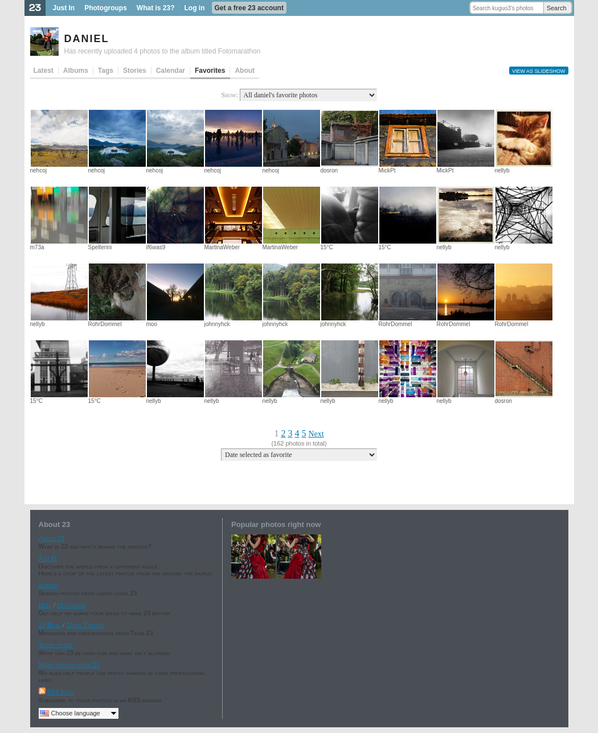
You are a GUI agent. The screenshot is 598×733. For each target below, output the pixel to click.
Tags (105, 71)
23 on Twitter (85, 625)
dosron (329, 170)
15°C (327, 247)
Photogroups (105, 8)
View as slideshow (539, 71)
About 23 (51, 538)
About (245, 71)
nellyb (502, 170)
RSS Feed (60, 692)
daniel (86, 37)
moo (151, 324)
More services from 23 (69, 665)
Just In (64, 8)
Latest (44, 71)
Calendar (170, 71)
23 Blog (50, 625)
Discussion (71, 605)
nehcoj (38, 170)
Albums (75, 71)
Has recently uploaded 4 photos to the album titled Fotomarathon (162, 51)
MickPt (387, 170)
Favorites (210, 71)
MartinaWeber (222, 247)
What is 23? (156, 8)
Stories (134, 71)
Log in (195, 8)
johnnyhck (217, 324)
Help (45, 605)
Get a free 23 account (249, 8)
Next (315, 434)
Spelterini (100, 247)
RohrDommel (105, 324)
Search (557, 8)
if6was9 (156, 247)
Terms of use (56, 645)
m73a (37, 247)
